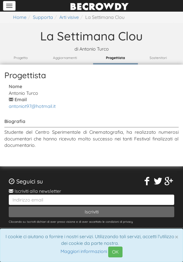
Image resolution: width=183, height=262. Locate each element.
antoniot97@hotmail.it (32, 106)
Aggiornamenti (65, 58)
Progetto (21, 58)
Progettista (115, 58)
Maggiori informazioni (84, 251)
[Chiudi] (176, 236)
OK (115, 252)
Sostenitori (158, 58)
